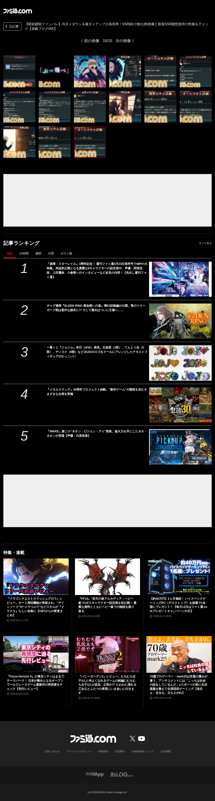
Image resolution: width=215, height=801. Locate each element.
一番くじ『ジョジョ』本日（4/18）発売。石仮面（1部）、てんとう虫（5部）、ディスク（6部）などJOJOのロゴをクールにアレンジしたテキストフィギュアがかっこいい (97, 352)
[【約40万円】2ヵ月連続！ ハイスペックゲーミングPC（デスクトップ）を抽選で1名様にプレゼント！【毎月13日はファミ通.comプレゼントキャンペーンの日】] (179, 576)
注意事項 (120, 751)
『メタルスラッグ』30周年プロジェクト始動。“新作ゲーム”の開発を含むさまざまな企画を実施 (97, 392)
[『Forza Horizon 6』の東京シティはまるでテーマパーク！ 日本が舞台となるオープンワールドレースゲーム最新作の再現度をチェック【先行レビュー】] (36, 654)
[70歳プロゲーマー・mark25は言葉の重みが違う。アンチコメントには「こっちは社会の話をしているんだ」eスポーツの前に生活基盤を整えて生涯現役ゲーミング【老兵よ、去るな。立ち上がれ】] (179, 654)
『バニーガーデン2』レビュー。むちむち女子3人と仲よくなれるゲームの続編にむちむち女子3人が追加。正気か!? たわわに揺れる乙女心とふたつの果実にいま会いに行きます (107, 684)
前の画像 (91, 41)
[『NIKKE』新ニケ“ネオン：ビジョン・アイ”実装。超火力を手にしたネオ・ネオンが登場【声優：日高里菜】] (180, 446)
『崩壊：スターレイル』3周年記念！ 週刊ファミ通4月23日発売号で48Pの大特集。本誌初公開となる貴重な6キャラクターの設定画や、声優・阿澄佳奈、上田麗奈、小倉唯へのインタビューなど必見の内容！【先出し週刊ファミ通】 (97, 270)
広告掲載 (166, 751)
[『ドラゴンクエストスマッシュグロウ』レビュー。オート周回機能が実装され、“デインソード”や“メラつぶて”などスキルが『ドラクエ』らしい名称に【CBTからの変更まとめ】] (36, 576)
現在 (10, 253)
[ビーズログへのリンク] (122, 774)
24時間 (24, 253)
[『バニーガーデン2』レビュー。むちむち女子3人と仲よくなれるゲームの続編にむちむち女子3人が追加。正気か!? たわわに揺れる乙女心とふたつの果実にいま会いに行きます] (107, 654)
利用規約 (103, 751)
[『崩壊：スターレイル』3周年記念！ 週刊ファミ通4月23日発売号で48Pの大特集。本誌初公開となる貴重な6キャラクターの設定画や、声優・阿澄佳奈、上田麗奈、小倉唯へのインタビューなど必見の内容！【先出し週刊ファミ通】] (180, 279)
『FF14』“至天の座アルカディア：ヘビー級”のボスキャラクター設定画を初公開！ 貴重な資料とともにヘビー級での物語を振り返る (107, 605)
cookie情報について (143, 751)
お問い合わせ (51, 751)
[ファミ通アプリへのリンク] (95, 774)
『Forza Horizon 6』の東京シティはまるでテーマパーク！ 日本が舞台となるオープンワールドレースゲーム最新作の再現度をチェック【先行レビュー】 (35, 682)
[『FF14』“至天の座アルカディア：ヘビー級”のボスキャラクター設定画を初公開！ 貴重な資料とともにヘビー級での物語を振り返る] (107, 576)
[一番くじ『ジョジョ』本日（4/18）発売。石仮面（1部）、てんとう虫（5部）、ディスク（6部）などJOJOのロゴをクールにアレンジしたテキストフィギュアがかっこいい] (180, 362)
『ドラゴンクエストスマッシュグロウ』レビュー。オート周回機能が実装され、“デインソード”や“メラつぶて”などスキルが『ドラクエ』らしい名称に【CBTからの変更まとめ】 (35, 607)
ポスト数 (66, 253)
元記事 (11, 27)
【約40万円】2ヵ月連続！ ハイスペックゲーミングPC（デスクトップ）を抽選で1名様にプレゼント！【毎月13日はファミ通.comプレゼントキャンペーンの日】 (178, 605)
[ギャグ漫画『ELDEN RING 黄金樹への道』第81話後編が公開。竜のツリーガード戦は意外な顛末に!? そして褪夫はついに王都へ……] (180, 321)
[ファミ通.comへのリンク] (17, 10)
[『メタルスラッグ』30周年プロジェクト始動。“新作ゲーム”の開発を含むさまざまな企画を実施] (180, 404)
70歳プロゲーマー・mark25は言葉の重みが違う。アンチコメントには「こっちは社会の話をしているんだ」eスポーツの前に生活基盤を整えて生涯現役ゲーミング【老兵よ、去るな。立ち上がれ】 (178, 684)
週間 (38, 253)
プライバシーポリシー (78, 751)
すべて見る (205, 243)
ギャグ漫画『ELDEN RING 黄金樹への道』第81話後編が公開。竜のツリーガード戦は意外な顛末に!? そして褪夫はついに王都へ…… (96, 308)
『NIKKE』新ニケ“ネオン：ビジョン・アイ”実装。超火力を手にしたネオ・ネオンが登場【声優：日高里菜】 (97, 433)
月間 (51, 253)
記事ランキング (21, 243)
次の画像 (123, 41)
